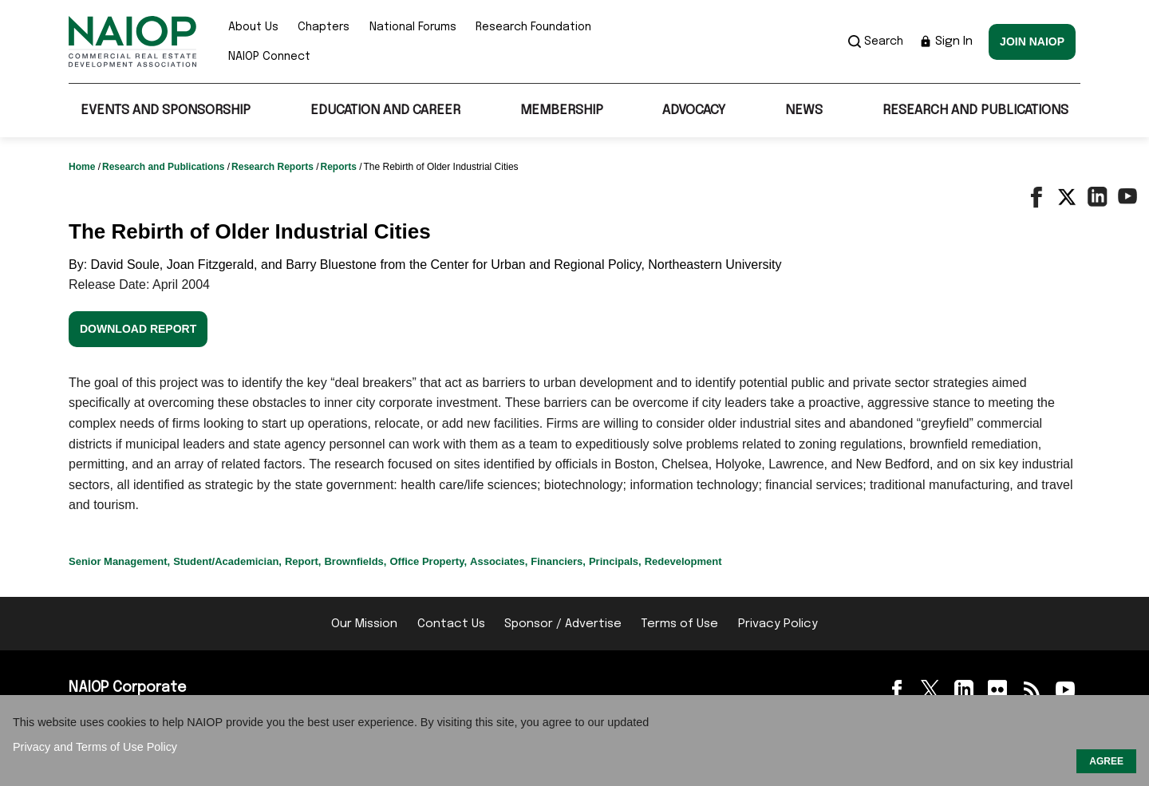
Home (83, 166)
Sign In (946, 41)
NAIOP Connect (269, 56)
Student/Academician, (227, 561)
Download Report (138, 328)
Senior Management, (119, 561)
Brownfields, (355, 561)
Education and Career (385, 110)
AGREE (1106, 761)
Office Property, (428, 561)
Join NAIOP (1032, 41)
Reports (339, 166)
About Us (253, 27)
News (804, 110)
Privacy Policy (778, 624)
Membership (561, 110)
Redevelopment (683, 561)
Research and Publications (975, 110)
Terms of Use (679, 624)
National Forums (412, 27)
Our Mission (364, 624)
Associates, (498, 561)
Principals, (615, 561)
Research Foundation (533, 27)
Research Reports (273, 166)
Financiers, (558, 561)
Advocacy (693, 110)
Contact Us (451, 624)
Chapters (323, 27)
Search (875, 41)
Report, (303, 561)
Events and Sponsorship (166, 110)
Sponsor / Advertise (563, 624)
